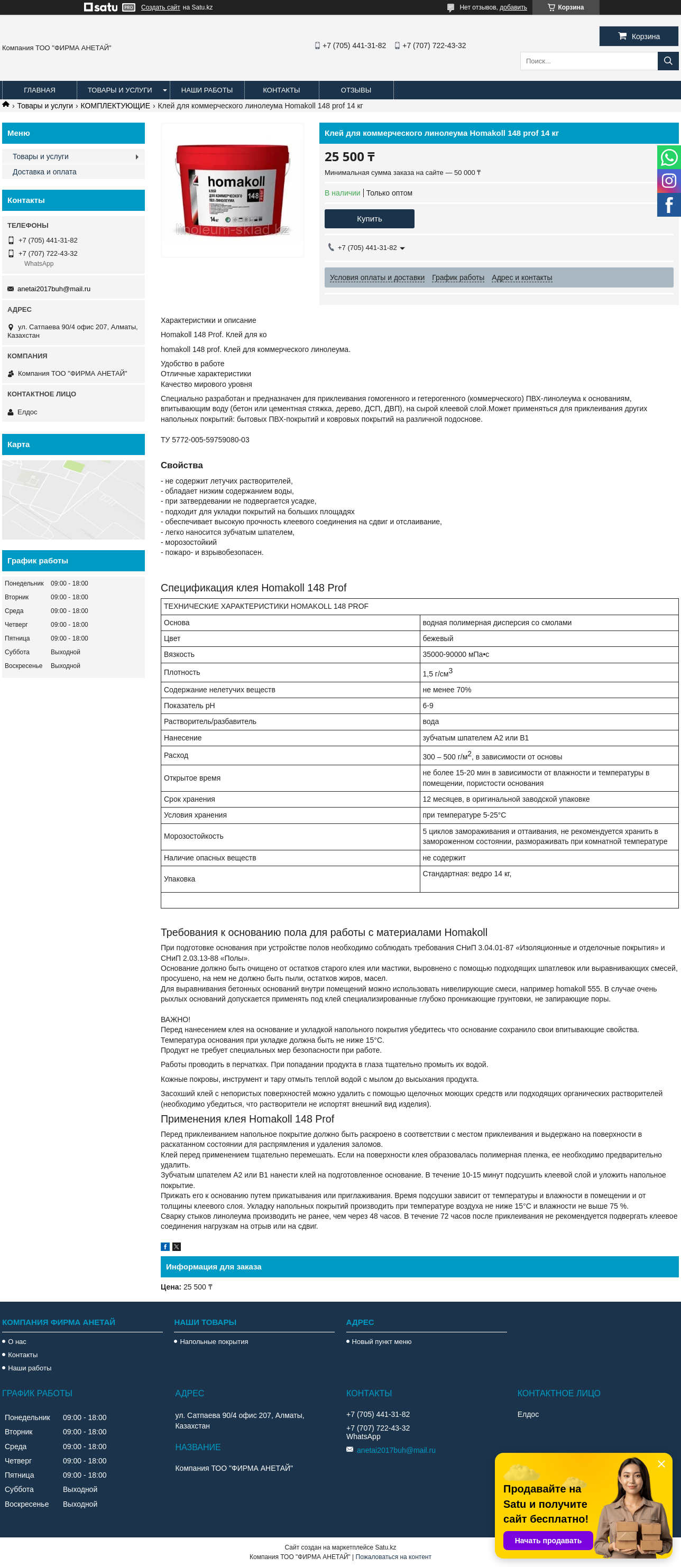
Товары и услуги (120, 90)
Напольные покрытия (214, 1342)
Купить (369, 218)
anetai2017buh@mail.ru (53, 289)
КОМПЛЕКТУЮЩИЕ (115, 105)
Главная (40, 90)
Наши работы (207, 90)
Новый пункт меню (382, 1342)
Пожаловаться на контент (393, 1557)
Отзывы (356, 90)
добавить (513, 7)
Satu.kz (385, 1547)
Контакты (281, 90)
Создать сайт (160, 7)
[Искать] (668, 61)
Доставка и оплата (45, 172)
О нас (17, 1342)
